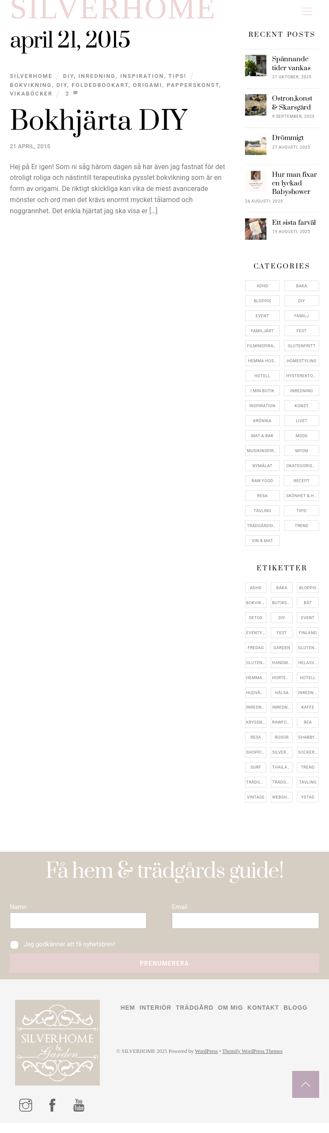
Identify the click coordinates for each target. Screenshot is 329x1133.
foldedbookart (100, 90)
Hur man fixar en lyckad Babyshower (294, 189)
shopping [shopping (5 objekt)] (256, 757)
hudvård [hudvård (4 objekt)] (256, 697)
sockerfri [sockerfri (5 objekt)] (308, 757)
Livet (302, 426)
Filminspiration (263, 351)
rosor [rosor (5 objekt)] (282, 742)
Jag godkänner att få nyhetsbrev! (65, 953)
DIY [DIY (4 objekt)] (281, 622)
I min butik (263, 396)
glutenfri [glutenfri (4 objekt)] (308, 652)
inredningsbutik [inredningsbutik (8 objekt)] (256, 712)
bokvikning (31, 90)
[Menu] (307, 11)
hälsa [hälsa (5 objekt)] (282, 697)
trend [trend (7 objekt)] (307, 772)
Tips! (177, 81)
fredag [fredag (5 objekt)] (256, 652)
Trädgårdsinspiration (263, 530)
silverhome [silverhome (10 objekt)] (282, 757)
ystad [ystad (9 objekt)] (307, 802)
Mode (302, 440)
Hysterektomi (302, 381)
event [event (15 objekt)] (307, 622)
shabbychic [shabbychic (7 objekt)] (308, 742)
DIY (68, 81)
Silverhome (31, 81)
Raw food (262, 485)
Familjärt (262, 336)
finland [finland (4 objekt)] (308, 637)
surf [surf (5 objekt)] (256, 772)
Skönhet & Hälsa (302, 500)
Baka (301, 291)
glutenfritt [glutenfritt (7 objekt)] (256, 667)
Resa (262, 500)
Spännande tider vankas (291, 69)
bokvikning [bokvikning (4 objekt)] (256, 607)
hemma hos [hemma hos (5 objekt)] (256, 682)
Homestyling (302, 366)
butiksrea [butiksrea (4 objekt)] (282, 607)
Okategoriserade (302, 470)
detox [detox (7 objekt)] (256, 622)
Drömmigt (288, 143)
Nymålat (262, 470)
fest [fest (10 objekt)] (282, 637)
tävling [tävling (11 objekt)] (308, 787)
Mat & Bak (262, 440)
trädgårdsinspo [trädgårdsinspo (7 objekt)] (282, 787)
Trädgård (197, 1017)
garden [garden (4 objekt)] (281, 652)
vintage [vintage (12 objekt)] (256, 802)
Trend (301, 530)
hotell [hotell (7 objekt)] (308, 682)
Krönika (262, 426)
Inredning (97, 81)
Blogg (132, 1033)
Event (262, 321)
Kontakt (267, 1017)
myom (301, 455)
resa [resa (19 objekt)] (256, 742)
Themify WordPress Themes (258, 1078)
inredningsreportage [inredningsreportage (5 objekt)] (282, 712)
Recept (302, 485)
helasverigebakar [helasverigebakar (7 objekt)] (308, 667)
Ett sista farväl (294, 228)
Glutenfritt (302, 351)
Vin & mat (262, 545)
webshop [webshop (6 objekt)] (282, 802)
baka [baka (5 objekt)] (281, 592)
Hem (127, 1017)
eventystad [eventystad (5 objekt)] (256, 637)
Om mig (234, 1017)
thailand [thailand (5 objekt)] (282, 772)
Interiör (156, 1017)
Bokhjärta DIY (98, 127)
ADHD (262, 291)
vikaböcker (31, 99)
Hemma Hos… (262, 366)
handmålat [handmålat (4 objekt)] (282, 667)
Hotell (262, 381)
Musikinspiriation (263, 455)
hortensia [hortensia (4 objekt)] (282, 682)
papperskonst (193, 90)
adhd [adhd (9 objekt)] (255, 592)
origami (147, 90)
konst (302, 411)
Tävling (262, 515)
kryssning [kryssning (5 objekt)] (256, 727)
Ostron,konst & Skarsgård (292, 108)
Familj (301, 321)
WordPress (209, 1078)
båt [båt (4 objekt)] (307, 607)
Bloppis (262, 306)
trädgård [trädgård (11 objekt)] (256, 787)
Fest (301, 336)
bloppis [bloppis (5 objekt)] (307, 592)
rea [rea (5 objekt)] (308, 727)
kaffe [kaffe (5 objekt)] (307, 712)
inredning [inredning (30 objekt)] (308, 697)
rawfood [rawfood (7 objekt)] (282, 727)
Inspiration (142, 81)
